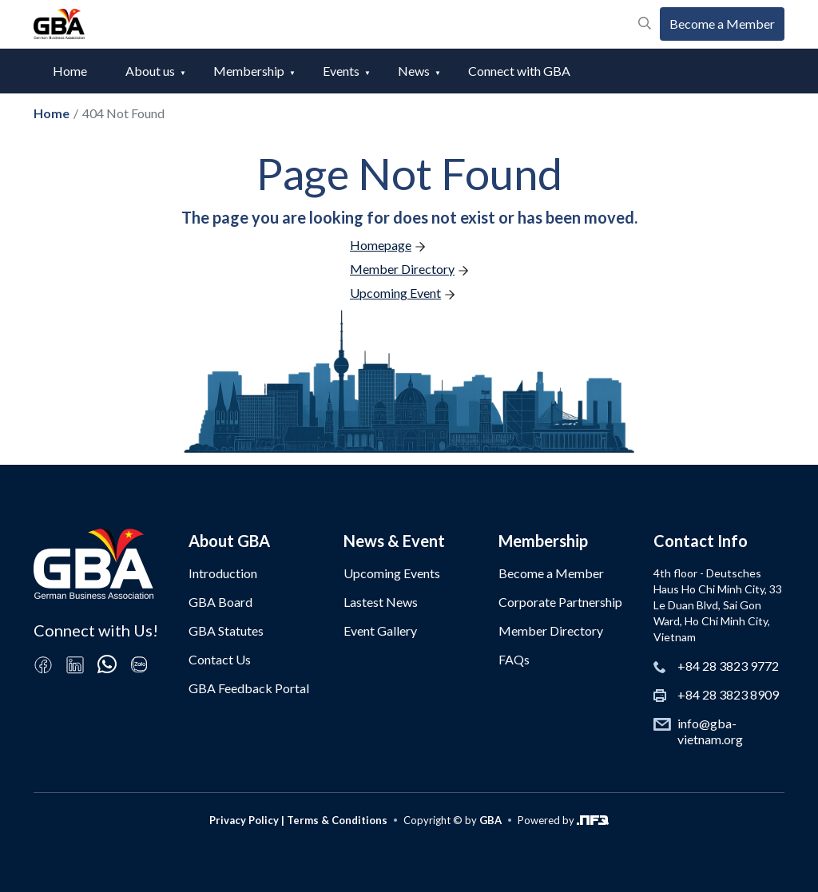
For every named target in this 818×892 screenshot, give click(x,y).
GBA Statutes (226, 630)
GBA (490, 820)
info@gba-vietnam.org (710, 731)
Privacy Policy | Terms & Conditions (298, 820)
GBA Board (220, 601)
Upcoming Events (391, 573)
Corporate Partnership (560, 601)
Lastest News (380, 601)
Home (70, 70)
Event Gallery (380, 630)
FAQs (514, 659)
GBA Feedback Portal (249, 688)
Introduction (223, 573)
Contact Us (220, 659)
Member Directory (550, 630)
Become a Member (722, 23)
